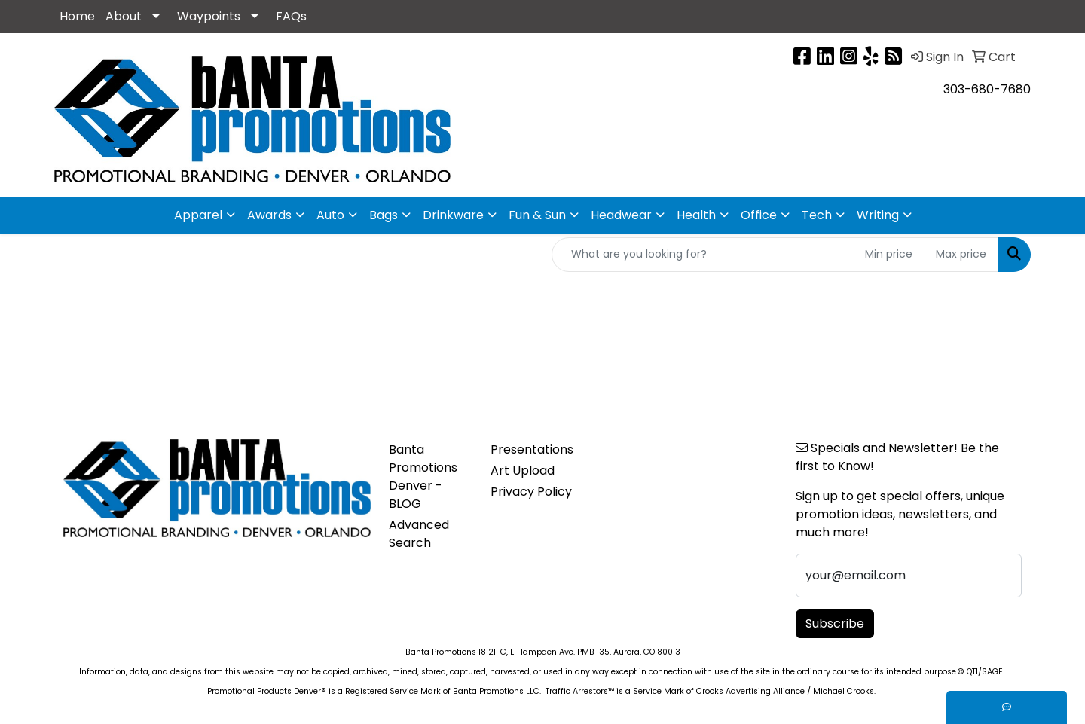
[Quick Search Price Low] (892, 254)
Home (77, 16)
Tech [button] (817, 215)
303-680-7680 (987, 89)
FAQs (291, 16)
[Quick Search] (704, 254)
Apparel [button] (198, 215)
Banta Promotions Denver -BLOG (423, 476)
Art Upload (523, 470)
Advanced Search (419, 533)
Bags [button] (383, 215)
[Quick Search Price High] (963, 254)
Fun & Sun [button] (537, 215)
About (123, 16)
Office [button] (759, 215)
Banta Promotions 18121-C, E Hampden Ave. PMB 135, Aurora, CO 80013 (542, 652)
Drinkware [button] (453, 215)
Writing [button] (878, 215)
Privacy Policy (531, 491)
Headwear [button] (621, 215)
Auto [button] (330, 215)
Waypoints (208, 16)
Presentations (532, 449)
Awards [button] (269, 215)
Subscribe (834, 623)
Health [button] (696, 215)
